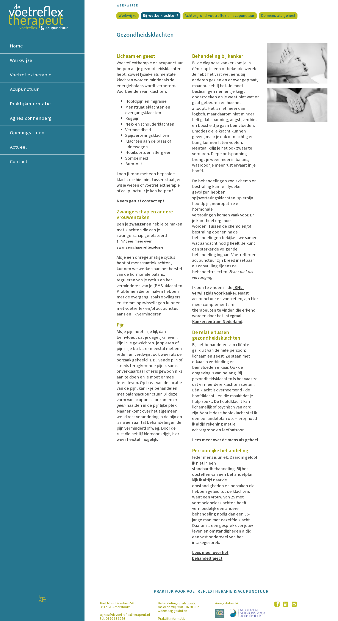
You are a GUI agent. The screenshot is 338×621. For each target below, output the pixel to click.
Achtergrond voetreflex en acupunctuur (220, 16)
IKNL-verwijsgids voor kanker (218, 290)
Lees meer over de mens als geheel (225, 440)
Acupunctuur (24, 89)
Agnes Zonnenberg (31, 118)
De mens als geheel (278, 16)
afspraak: (189, 603)
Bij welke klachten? (160, 16)
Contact (19, 161)
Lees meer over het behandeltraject (210, 555)
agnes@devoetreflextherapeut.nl (125, 614)
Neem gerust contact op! (140, 201)
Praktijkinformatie (30, 103)
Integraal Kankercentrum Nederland (217, 319)
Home (16, 46)
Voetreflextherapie (31, 74)
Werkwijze (21, 60)
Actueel (18, 147)
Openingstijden (27, 132)
